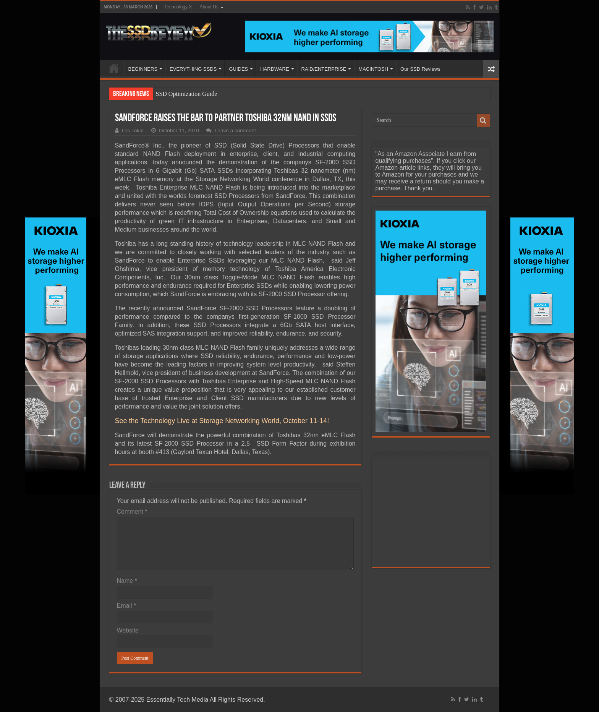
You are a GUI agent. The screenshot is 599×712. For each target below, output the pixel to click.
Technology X (178, 7)
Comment (132, 511)
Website (128, 630)
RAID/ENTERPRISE (323, 69)
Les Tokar (133, 130)
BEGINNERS (143, 69)
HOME (114, 68)
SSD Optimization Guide (186, 94)
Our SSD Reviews (420, 69)
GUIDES (238, 69)
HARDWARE (274, 69)
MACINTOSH (373, 69)
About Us (208, 7)
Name (127, 580)
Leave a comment (235, 130)
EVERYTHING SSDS (193, 69)
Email (126, 605)
